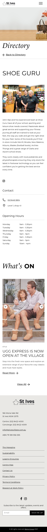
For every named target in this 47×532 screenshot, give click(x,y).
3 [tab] (27, 109)
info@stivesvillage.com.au (14, 430)
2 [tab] (23, 109)
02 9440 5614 (14, 200)
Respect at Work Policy (13, 488)
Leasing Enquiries (11, 459)
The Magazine (9, 448)
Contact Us (7, 471)
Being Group (29, 529)
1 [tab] (20, 109)
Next (42, 99)
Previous (5, 99)
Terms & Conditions (11, 482)
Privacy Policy (9, 477)
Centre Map (8, 465)
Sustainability (9, 453)
